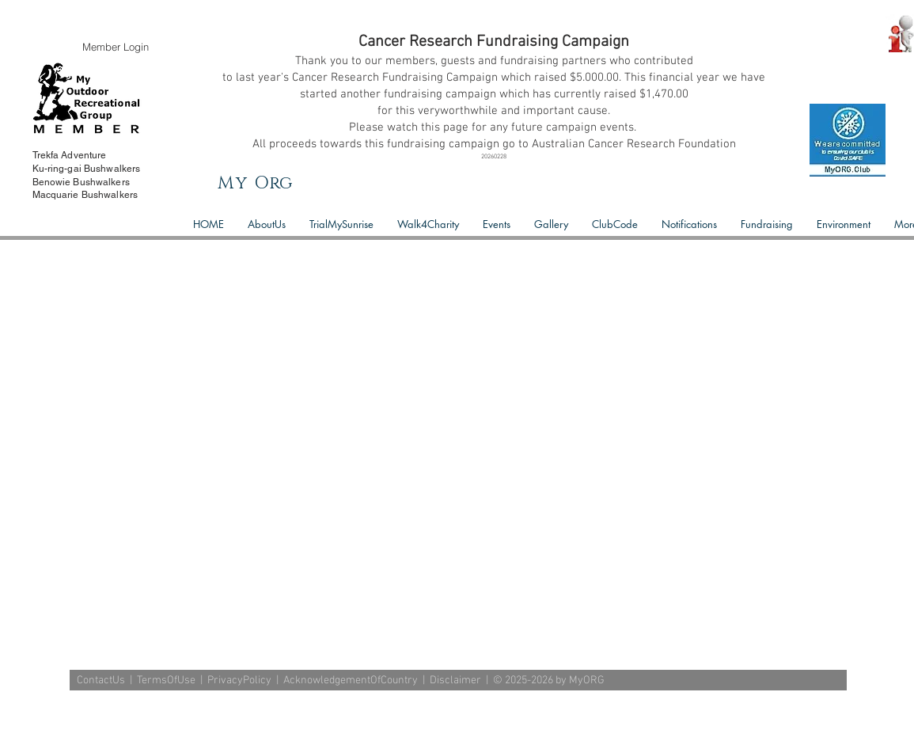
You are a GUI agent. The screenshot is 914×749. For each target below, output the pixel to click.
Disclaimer (455, 680)
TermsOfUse (166, 680)
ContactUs (101, 680)
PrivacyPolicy (239, 680)
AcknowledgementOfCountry (350, 680)
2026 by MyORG (568, 680)
